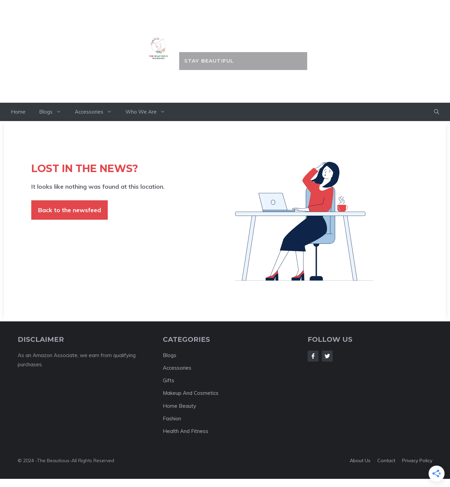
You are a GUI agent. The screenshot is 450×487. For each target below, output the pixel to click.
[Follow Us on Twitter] (327, 356)
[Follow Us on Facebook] (313, 356)
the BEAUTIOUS (243, 36)
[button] (436, 112)
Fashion (172, 418)
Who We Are (148, 112)
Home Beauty (179, 406)
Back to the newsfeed (69, 210)
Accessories (97, 112)
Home (18, 111)
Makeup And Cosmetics (191, 393)
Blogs (53, 112)
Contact (386, 460)
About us (360, 460)
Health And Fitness (185, 431)
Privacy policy (417, 460)
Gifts (168, 380)
